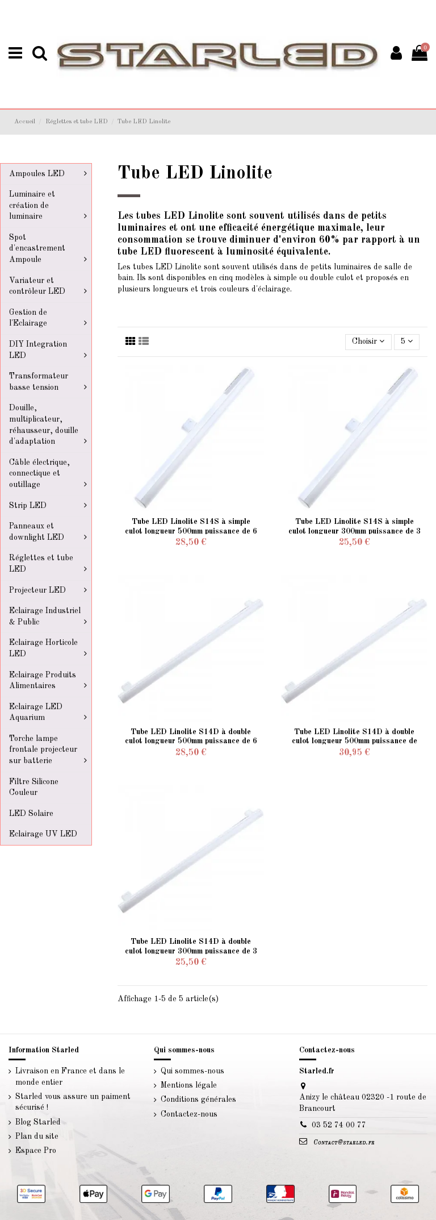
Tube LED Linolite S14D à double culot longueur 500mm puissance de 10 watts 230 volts (354, 741)
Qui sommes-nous (192, 1071)
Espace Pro (35, 1151)
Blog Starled (38, 1122)
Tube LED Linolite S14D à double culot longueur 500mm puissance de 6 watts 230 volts (191, 741)
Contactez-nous (189, 1114)
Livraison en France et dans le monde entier (70, 1076)
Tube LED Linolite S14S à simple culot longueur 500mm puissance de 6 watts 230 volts (191, 531)
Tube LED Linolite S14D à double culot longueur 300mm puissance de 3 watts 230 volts (191, 951)
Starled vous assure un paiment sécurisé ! (73, 1102)
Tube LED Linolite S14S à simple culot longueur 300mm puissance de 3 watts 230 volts (354, 531)
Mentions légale (189, 1085)
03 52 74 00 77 (339, 1125)
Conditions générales (198, 1100)
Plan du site (36, 1136)
